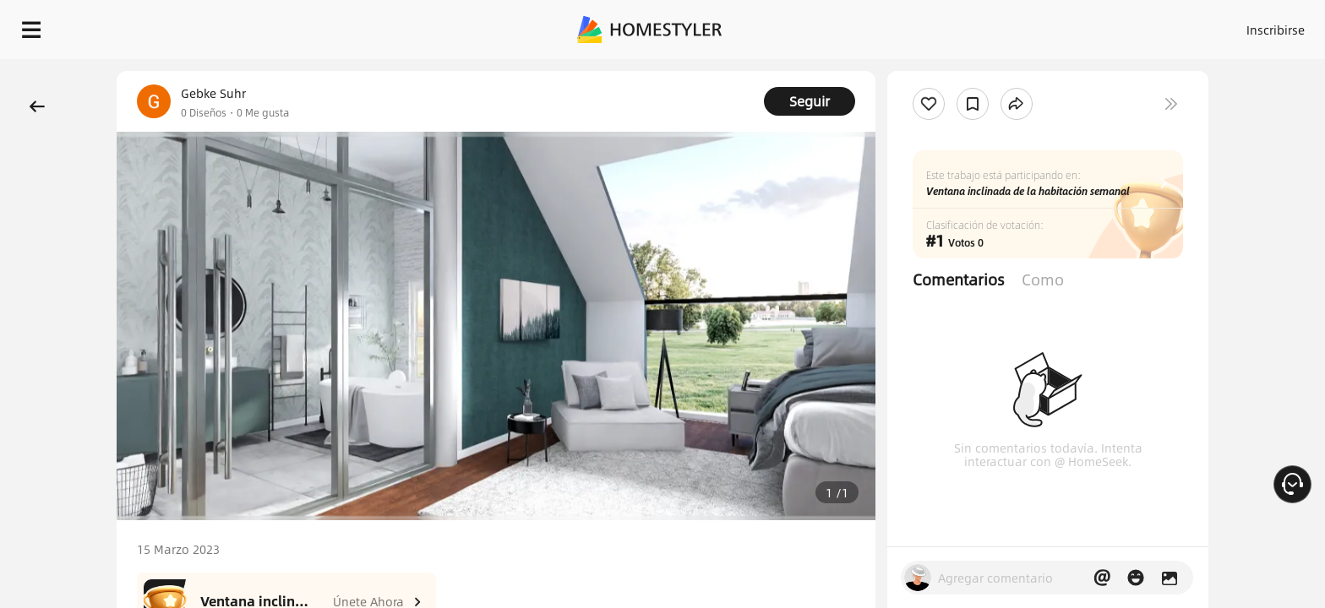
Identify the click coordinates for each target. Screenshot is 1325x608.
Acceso (996, 25)
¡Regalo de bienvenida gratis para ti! (929, 70)
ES (1123, 25)
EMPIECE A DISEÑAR (1235, 25)
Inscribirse (1062, 25)
